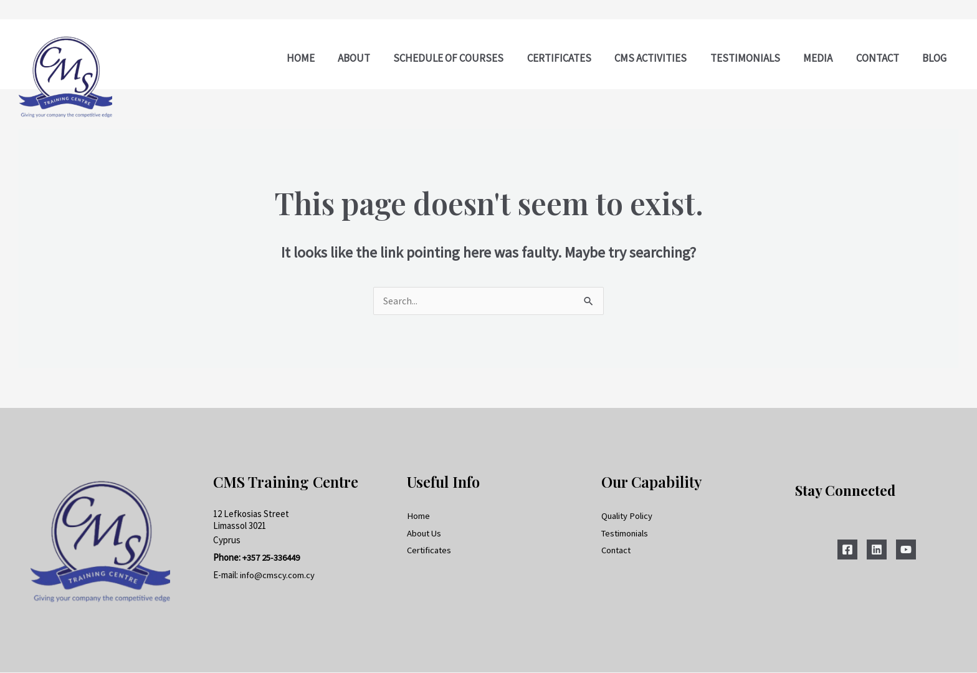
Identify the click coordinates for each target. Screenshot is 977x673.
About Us (425, 534)
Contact (617, 552)
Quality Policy (627, 517)
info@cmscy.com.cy (278, 575)
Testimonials (626, 534)
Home (418, 517)
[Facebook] (847, 550)
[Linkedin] (877, 550)
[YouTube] (906, 550)
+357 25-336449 (271, 558)
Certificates (430, 552)
